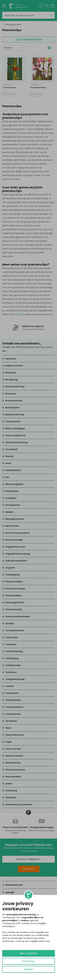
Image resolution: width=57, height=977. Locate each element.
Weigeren (29, 969)
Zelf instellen (28, 961)
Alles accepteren (28, 953)
